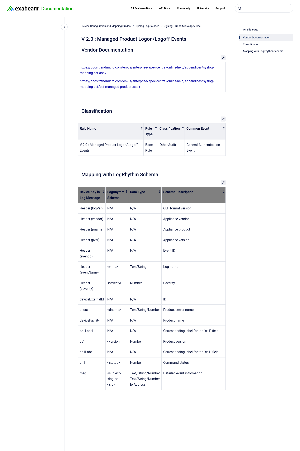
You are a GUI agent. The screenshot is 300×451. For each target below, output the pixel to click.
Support (220, 8)
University (203, 8)
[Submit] (239, 8)
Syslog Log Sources (147, 26)
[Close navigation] (64, 27)
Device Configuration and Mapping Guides (106, 26)
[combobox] (264, 8)
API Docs (164, 8)
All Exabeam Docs (141, 8)
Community (183, 8)
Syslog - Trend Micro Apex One (183, 26)
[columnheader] (111, 131)
